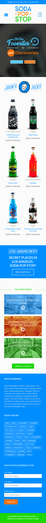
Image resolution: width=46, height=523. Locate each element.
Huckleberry (36, 437)
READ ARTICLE (23, 272)
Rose (29, 451)
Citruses (13, 179)
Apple (7, 423)
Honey (26, 437)
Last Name (8, 482)
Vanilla (29, 455)
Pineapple (36, 447)
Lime (23, 440)
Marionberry (18, 444)
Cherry (30, 426)
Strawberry (9, 455)
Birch (14, 423)
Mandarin (31, 440)
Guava (18, 437)
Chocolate (9, 430)
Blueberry (33, 423)
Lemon (17, 440)
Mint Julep (29, 444)
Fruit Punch (20, 433)
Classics (33, 131)
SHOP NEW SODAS (29, 61)
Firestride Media (32, 518)
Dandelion (9, 433)
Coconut (20, 430)
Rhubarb (21, 451)
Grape (30, 433)
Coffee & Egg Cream (13, 131)
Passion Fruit (19, 447)
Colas (33, 225)
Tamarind (20, 455)
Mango (8, 444)
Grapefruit (9, 437)
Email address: (9, 491)
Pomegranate (10, 451)
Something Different (33, 179)
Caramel (22, 426)
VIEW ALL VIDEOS (23, 366)
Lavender (8, 440)
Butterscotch (11, 426)
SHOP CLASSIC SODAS (16, 61)
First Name (8, 472)
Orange (8, 447)
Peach (28, 447)
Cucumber (30, 430)
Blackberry (23, 423)
